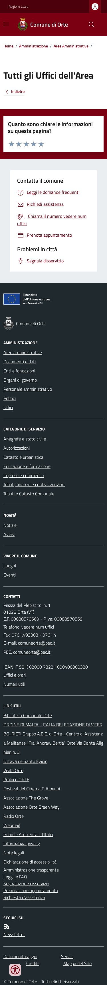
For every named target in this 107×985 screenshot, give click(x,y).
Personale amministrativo (27, 389)
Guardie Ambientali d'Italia (28, 834)
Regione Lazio (18, 6)
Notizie (10, 525)
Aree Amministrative (71, 46)
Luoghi (9, 565)
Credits (32, 963)
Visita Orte (13, 770)
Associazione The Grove (25, 797)
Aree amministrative (22, 352)
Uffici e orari (14, 674)
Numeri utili (14, 684)
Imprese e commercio (23, 475)
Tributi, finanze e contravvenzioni (34, 484)
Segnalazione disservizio (26, 883)
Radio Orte (13, 816)
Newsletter (14, 934)
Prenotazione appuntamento (30, 890)
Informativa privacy (21, 843)
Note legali (13, 852)
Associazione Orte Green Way (31, 806)
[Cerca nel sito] (89, 24)
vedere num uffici (37, 626)
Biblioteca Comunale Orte (27, 715)
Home (8, 46)
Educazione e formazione (27, 466)
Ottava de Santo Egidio (25, 761)
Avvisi (9, 534)
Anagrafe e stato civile (24, 438)
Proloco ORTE (16, 779)
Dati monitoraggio (20, 956)
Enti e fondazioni (19, 370)
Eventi (9, 574)
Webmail (11, 825)
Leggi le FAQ (15, 876)
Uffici (8, 407)
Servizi (67, 956)
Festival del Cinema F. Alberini (31, 788)
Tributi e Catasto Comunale (28, 493)
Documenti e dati (19, 361)
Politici (9, 398)
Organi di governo (20, 379)
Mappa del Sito (77, 963)
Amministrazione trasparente (31, 869)
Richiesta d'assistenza (24, 897)
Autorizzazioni (16, 447)
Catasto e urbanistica (23, 457)
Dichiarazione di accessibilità (29, 861)
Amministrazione (33, 46)
